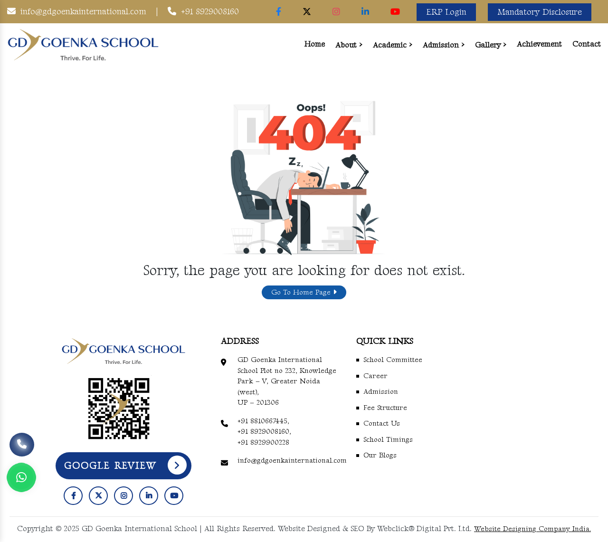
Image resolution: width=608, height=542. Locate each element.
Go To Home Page (304, 292)
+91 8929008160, (264, 431)
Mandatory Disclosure (539, 12)
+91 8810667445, (263, 421)
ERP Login (446, 12)
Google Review (125, 465)
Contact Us (381, 423)
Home (314, 44)
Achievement (539, 44)
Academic (390, 45)
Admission (441, 45)
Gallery (488, 45)
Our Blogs (380, 455)
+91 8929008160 (210, 12)
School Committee (392, 359)
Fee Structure (385, 407)
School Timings (388, 439)
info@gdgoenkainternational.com (83, 12)
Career (375, 375)
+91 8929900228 (263, 442)
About (346, 45)
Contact (586, 44)
